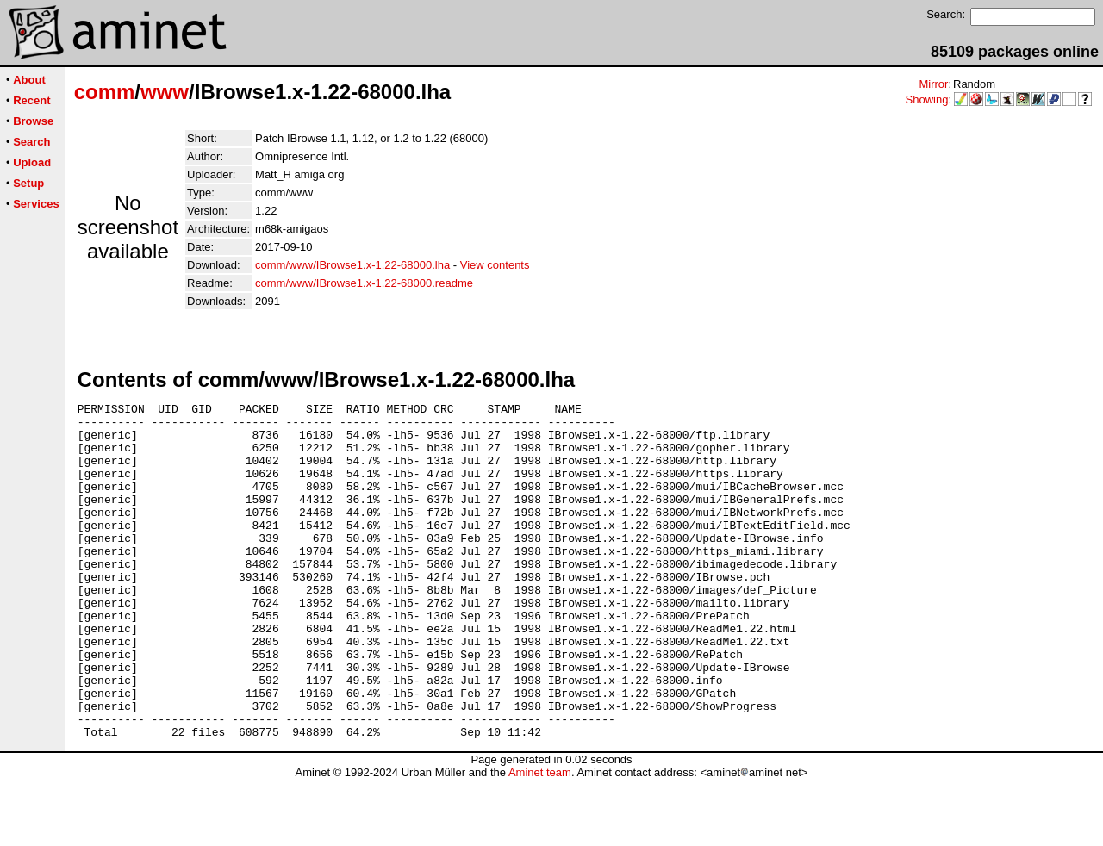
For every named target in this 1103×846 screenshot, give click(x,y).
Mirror (933, 84)
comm (104, 91)
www (164, 91)
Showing (927, 99)
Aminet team (539, 839)
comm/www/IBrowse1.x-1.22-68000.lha (352, 264)
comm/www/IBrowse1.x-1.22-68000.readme (364, 283)
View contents (495, 264)
